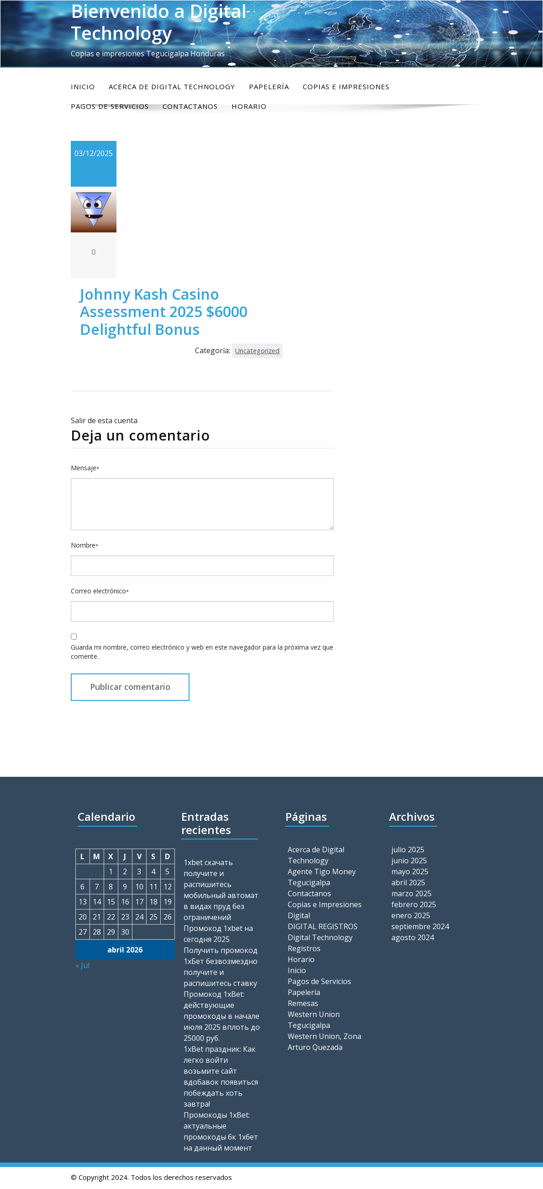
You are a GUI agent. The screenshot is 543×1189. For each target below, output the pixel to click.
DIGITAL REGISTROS (323, 926)
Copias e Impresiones (346, 86)
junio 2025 (409, 860)
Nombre (84, 545)
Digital (299, 915)
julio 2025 (407, 850)
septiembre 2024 (420, 926)
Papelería (269, 86)
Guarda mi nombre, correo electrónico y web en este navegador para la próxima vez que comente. (202, 652)
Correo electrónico (100, 590)
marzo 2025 (411, 893)
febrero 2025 (413, 904)
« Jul (82, 965)
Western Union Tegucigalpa (314, 1019)
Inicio (83, 86)
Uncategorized (257, 350)
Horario (301, 959)
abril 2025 (408, 882)
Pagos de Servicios (319, 981)
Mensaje (85, 467)
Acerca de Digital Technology (172, 86)
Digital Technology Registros (320, 942)
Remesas (303, 1003)
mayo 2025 (409, 871)
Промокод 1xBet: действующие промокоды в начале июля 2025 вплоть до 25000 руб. (222, 1016)
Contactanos (309, 893)
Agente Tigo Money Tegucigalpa (322, 877)
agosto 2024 (412, 937)
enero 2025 (410, 915)
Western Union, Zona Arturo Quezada (324, 1041)
